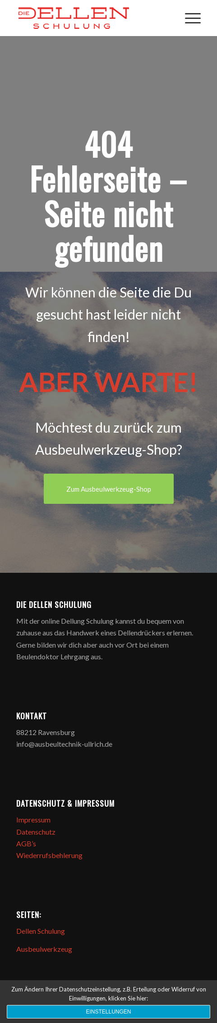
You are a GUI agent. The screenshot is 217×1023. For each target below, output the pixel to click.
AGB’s (26, 843)
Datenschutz (35, 831)
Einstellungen (108, 1012)
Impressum (33, 819)
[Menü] (188, 18)
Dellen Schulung (40, 931)
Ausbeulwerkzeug (44, 949)
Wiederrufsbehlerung (49, 855)
